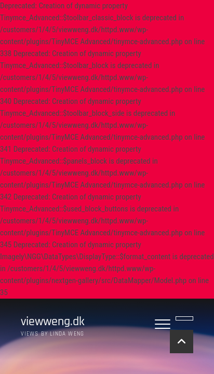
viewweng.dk (53, 321)
